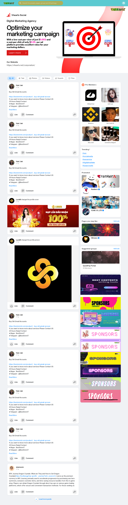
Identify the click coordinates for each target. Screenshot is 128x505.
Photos (33, 78)
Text (21, 78)
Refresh (116, 221)
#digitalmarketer (89, 162)
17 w (17, 87)
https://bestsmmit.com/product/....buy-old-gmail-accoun (29, 97)
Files (71, 78)
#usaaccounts (88, 166)
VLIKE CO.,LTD (97, 210)
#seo (84, 153)
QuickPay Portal (89, 266)
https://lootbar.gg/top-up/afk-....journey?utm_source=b (36, 476)
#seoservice (87, 159)
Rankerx (95, 189)
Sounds (59, 78)
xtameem (20, 467)
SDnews (95, 238)
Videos (46, 78)
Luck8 (18, 200)
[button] (40, 3)
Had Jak (19, 85)
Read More (13, 110)
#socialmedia (88, 156)
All (11, 78)
